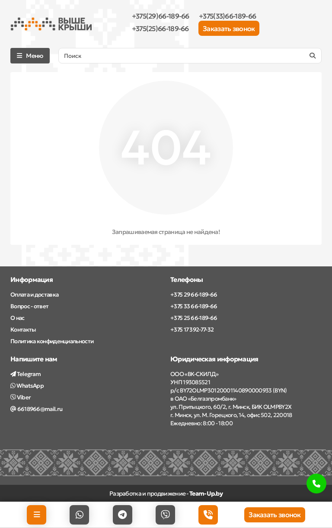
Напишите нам (33, 359)
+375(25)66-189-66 (160, 28)
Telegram (25, 374)
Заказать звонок (229, 28)
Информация (31, 279)
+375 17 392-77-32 (192, 329)
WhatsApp (27, 385)
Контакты (23, 329)
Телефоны (186, 279)
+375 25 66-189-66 (193, 318)
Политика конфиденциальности (51, 341)
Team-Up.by (206, 493)
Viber (20, 397)
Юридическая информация (214, 359)
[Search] (190, 55)
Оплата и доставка (34, 294)
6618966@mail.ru (36, 409)
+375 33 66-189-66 (193, 306)
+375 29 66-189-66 (193, 294)
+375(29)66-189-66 (160, 16)
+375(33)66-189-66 (227, 16)
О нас (17, 318)
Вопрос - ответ (29, 306)
